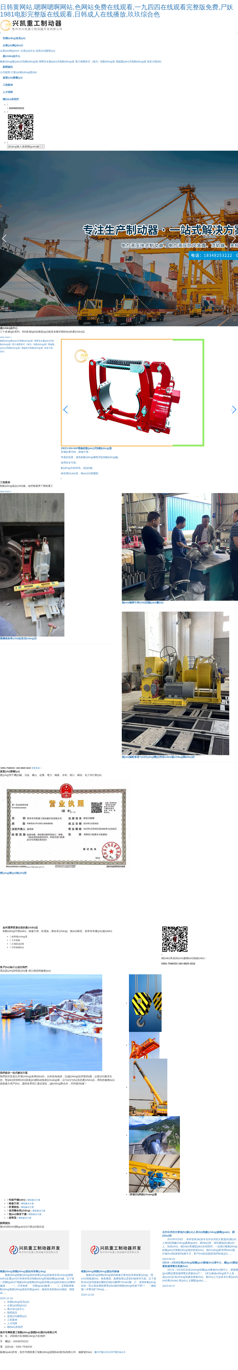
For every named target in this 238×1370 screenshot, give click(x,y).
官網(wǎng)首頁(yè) (18, 1301)
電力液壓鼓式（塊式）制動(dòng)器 (95, 61)
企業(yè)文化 (28, 50)
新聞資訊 (12, 1312)
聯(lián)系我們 (15, 1327)
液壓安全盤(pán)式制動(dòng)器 (56, 61)
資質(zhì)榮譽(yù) (45, 50)
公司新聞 (5, 72)
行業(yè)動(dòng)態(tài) (24, 72)
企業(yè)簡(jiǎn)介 (10, 50)
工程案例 (12, 1319)
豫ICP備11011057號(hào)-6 (109, 1352)
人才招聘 (12, 1323)
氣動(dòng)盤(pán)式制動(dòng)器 (19, 61)
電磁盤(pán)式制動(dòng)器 (131, 61)
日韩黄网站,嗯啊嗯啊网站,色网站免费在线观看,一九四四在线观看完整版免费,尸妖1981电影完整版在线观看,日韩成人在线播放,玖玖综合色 (116, 10)
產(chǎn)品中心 (15, 1309)
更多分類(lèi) (154, 61)
